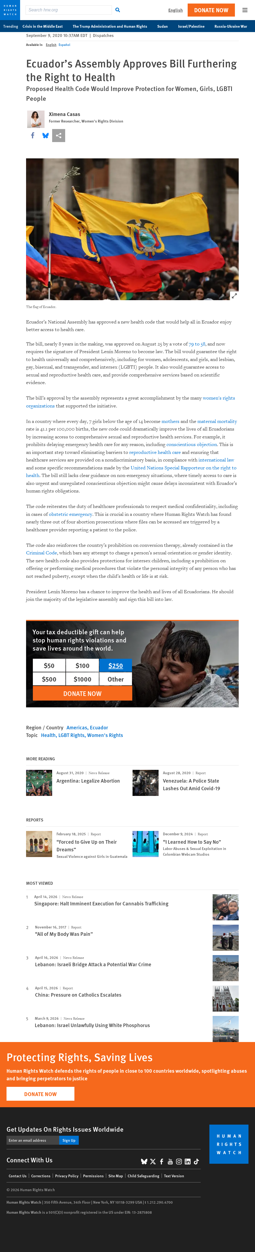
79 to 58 (197, 344)
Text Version (174, 1175)
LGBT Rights (71, 735)
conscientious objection (191, 444)
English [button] (175, 10)
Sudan (165, 26)
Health (48, 735)
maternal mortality (217, 421)
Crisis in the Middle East (45, 26)
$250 (115, 665)
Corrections (41, 1175)
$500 (49, 678)
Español (64, 44)
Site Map (115, 1175)
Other (116, 678)
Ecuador (99, 727)
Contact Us (18, 1175)
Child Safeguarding (143, 1175)
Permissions (93, 1175)
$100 (82, 665)
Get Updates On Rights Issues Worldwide (65, 1129)
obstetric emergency (70, 514)
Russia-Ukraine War (234, 26)
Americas (77, 727)
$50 (49, 665)
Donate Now (211, 10)
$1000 (83, 678)
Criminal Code (41, 553)
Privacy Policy (66, 1175)
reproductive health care (155, 452)
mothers (171, 421)
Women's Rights (105, 735)
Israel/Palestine (194, 26)
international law (216, 460)
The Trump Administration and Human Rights (113, 26)
